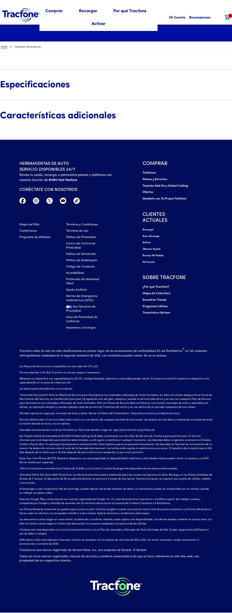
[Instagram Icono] (36, 202)
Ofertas (148, 191)
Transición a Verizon (156, 310)
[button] (56, 11)
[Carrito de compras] (227, 18)
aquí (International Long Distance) (133, 430)
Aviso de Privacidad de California (81, 319)
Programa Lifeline (155, 304)
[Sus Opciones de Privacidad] (86, 310)
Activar (147, 241)
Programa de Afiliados (35, 237)
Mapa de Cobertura (157, 291)
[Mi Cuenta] (177, 18)
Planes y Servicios (155, 179)
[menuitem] (56, 11)
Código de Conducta (80, 267)
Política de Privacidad (81, 237)
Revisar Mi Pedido (153, 254)
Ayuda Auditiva (76, 290)
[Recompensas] (199, 18)
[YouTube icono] (63, 202)
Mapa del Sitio (29, 224)
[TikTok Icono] (76, 202)
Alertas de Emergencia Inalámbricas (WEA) (81, 298)
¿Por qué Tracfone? (156, 285)
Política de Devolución (81, 254)
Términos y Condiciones (82, 224)
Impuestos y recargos (81, 328)
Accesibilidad (75, 273)
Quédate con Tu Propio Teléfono (165, 198)
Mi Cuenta (149, 260)
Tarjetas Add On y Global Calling (165, 185)
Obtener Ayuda (152, 248)
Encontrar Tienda (155, 297)
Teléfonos (149, 172)
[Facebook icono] (22, 202)
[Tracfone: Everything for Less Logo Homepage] (20, 15)
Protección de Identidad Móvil (82, 281)
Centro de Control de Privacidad (80, 246)
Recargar (148, 229)
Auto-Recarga (151, 235)
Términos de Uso (77, 231)
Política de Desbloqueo (81, 260)
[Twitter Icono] (49, 202)
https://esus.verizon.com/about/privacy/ (155, 413)
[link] (98, 24)
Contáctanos (28, 231)
